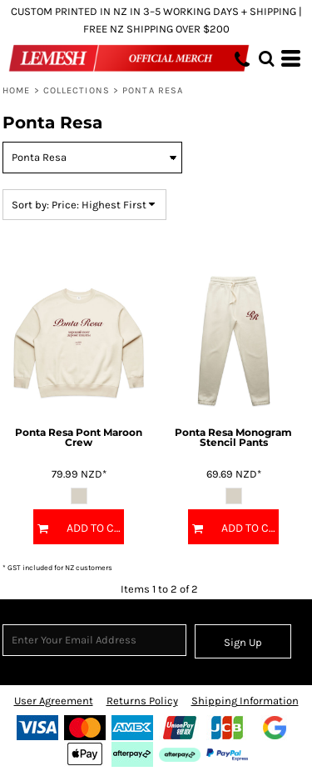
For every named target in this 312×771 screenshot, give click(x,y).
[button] (266, 58)
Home (16, 90)
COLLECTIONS (76, 90)
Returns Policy (142, 700)
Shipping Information (245, 700)
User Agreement (53, 700)
